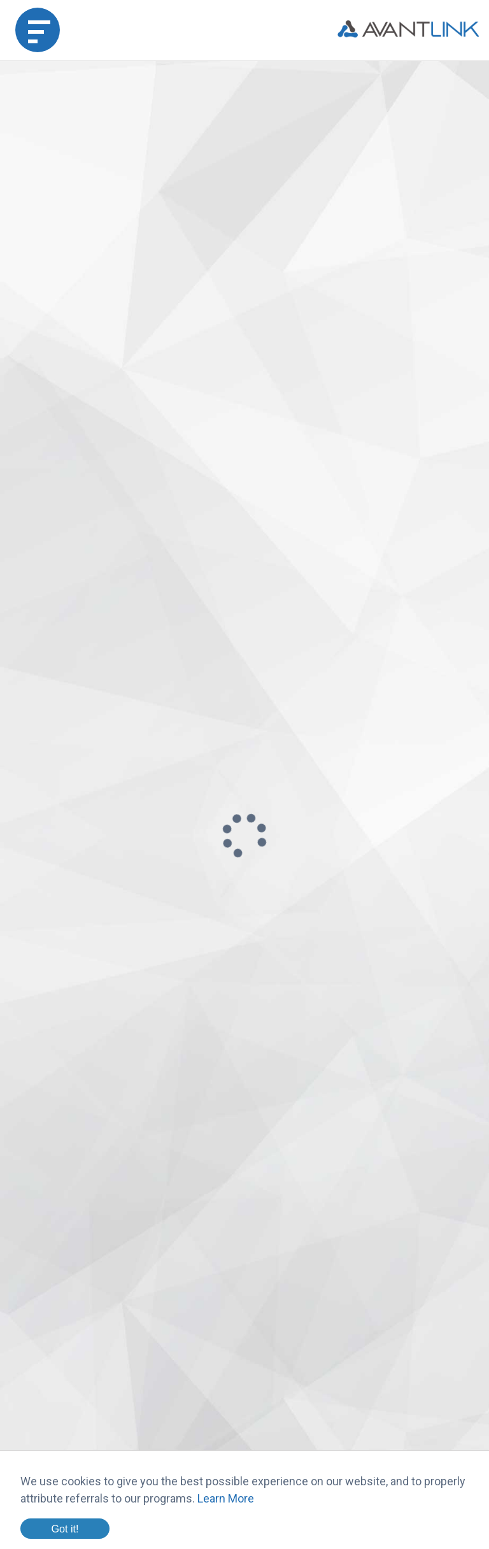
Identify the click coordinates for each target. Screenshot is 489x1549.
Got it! (64, 1528)
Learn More (225, 1498)
